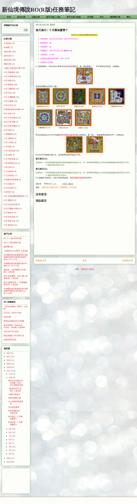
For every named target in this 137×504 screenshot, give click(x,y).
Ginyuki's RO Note (11, 331)
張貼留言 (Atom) (87, 269)
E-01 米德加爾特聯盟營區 (14, 196)
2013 (9, 462)
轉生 (129, 17)
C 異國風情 (62, 187)
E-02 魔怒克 (8, 200)
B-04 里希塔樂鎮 (10, 126)
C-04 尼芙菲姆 (9, 151)
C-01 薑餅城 (9, 138)
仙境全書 (7, 317)
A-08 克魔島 (8, 101)
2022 (9, 353)
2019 (9, 364)
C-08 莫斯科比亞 (10, 163)
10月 (11, 378)
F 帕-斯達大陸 (9, 221)
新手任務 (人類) (53, 17)
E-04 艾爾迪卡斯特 (11, 209)
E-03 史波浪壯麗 (10, 204)
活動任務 (36, 17)
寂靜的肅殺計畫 (14, 398)
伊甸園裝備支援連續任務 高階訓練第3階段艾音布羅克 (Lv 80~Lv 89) (16, 291)
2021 (9, 357)
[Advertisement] (16, 480)
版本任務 (21, 17)
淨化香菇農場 (13, 407)
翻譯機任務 (115, 17)
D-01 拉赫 (8, 184)
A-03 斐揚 (8, 80)
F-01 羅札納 (8, 225)
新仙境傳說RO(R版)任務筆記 (38, 10)
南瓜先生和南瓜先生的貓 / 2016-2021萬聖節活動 (15, 383)
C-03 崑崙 (72, 187)
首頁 (9, 17)
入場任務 (7, 43)
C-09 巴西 (8, 167)
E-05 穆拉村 (8, 213)
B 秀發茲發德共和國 (12, 109)
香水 (102, 17)
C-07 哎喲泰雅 (9, 159)
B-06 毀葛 (8, 130)
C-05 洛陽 (8, 155)
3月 (10, 450)
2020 (9, 360)
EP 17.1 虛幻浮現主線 (13, 238)
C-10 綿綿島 (9, 171)
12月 (11, 374)
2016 (9, 458)
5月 (10, 443)
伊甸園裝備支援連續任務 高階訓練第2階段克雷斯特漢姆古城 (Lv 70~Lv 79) (16, 257)
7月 (10, 436)
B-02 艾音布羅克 (10, 118)
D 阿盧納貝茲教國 (11, 180)
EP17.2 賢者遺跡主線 (12, 243)
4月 (10, 447)
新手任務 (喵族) (74, 17)
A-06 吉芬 (8, 93)
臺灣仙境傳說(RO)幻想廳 (14, 321)
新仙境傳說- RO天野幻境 (14, 336)
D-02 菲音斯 (9, 188)
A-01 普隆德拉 (9, 72)
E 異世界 (7, 192)
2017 (9, 371)
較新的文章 (41, 260)
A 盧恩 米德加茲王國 (12, 68)
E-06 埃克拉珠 (9, 217)
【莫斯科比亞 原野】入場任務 (16, 251)
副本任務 (7, 56)
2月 (10, 454)
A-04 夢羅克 (8, 85)
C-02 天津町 (9, 142)
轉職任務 (7, 64)
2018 (9, 367)
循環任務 (53, 187)
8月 (10, 432)
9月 (10, 429)
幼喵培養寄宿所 (10, 340)
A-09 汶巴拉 (8, 105)
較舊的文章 (128, 260)
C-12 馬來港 (9, 175)
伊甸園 (90, 17)
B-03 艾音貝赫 (9, 122)
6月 (10, 440)
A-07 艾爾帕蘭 (9, 97)
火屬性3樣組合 (14, 394)
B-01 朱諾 (8, 113)
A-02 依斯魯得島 (10, 76)
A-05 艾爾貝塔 (9, 89)
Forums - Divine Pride (12, 313)
